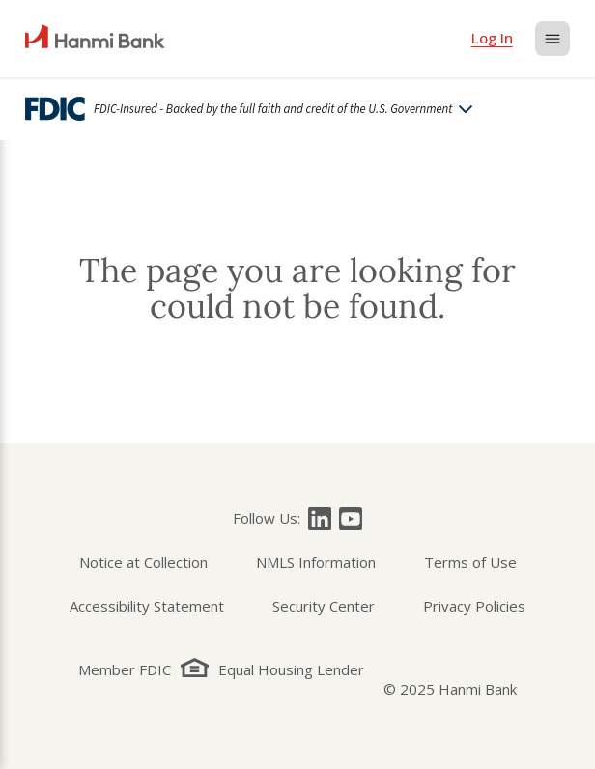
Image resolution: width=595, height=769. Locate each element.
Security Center (323, 605)
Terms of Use (470, 562)
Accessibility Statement (147, 605)
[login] (492, 38)
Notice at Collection (143, 562)
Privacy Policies (474, 605)
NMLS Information (316, 562)
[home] (95, 38)
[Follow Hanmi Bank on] (319, 518)
